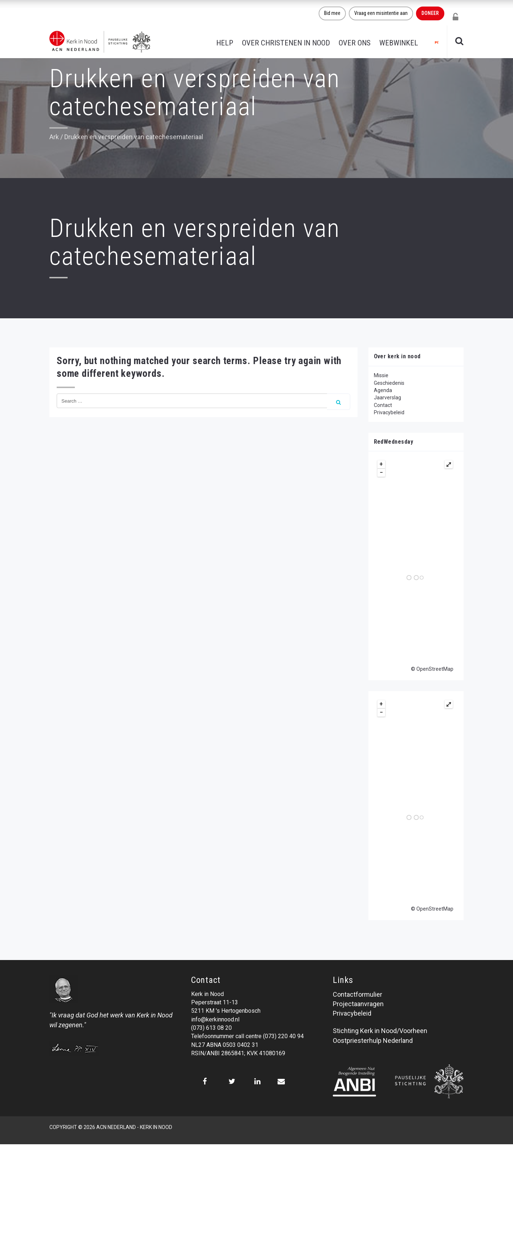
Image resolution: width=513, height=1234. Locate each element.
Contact (383, 405)
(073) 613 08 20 (211, 1027)
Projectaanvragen (358, 1004)
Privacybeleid (389, 412)
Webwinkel (398, 43)
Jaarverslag (387, 397)
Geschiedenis (389, 383)
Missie (381, 375)
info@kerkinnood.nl (215, 1019)
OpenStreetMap (434, 669)
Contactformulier (357, 994)
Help (224, 43)
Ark (54, 137)
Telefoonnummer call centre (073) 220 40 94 (247, 1036)
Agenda (383, 390)
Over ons (355, 43)
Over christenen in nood (286, 43)
